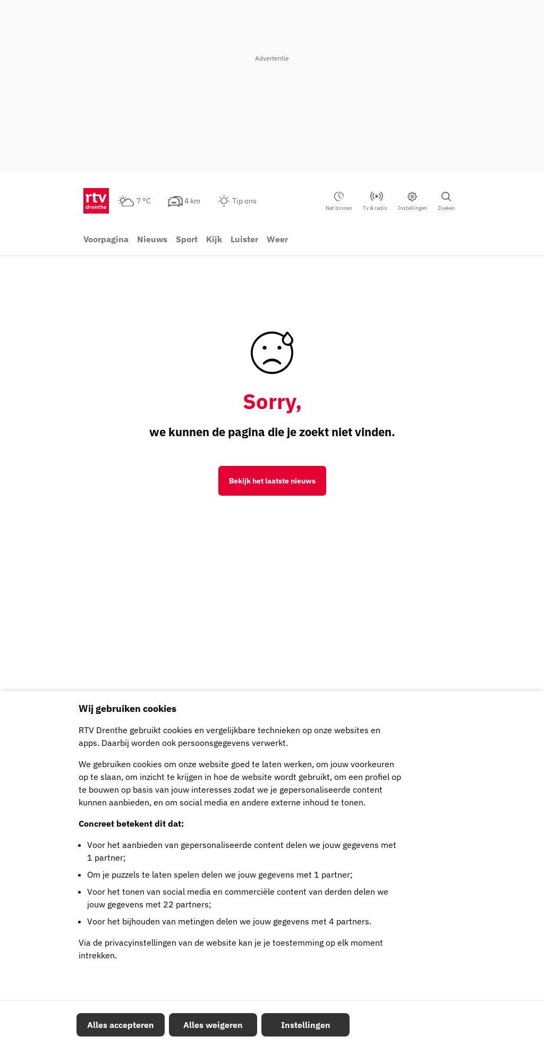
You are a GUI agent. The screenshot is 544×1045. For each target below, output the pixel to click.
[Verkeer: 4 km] (190, 201)
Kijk (214, 239)
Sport (187, 239)
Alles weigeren (213, 1024)
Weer (277, 239)
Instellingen (305, 1024)
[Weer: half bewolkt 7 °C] (140, 201)
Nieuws (152, 239)
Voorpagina (106, 239)
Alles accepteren (120, 1024)
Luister (244, 239)
